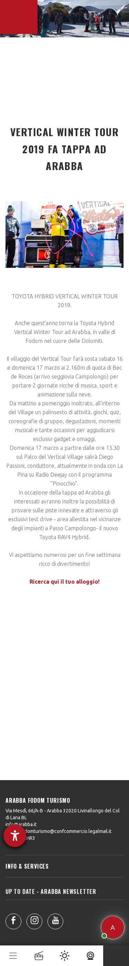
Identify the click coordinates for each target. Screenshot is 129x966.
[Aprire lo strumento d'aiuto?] (14, 835)
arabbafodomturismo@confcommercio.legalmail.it (58, 831)
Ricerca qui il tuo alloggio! (64, 582)
